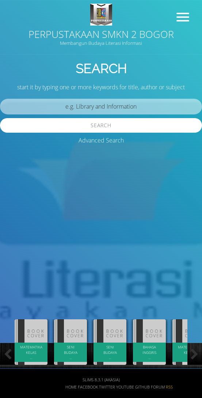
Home (71, 387)
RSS (169, 387)
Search (101, 125)
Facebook (88, 387)
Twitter (107, 387)
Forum (158, 387)
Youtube (125, 387)
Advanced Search (101, 140)
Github (142, 387)
